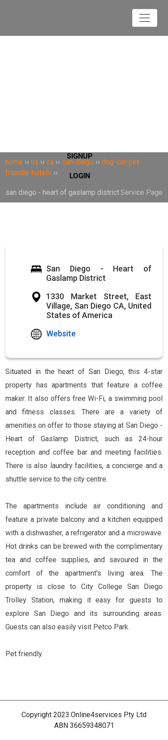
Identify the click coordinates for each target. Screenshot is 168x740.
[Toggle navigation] (144, 18)
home (14, 162)
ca (50, 162)
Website (61, 333)
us (35, 162)
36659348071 (92, 725)
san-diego (78, 162)
